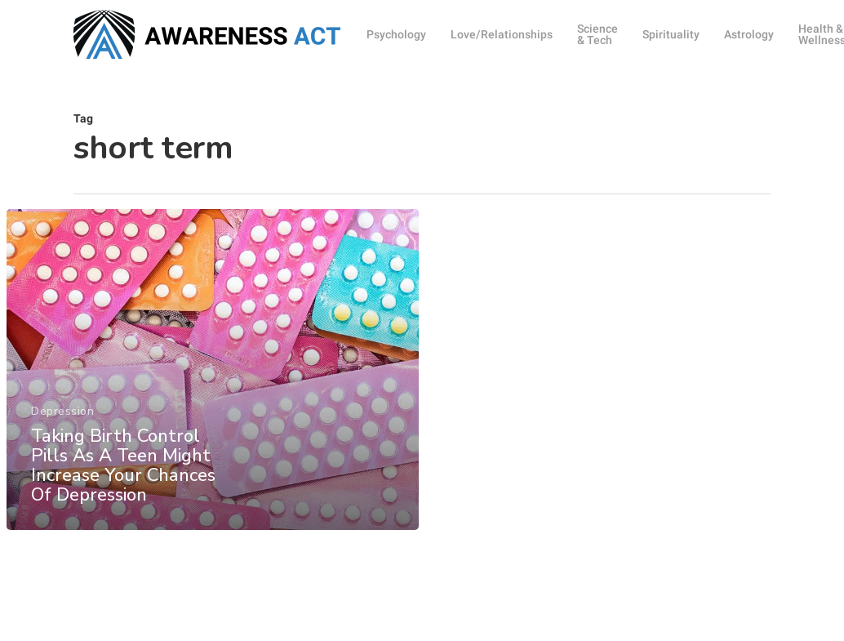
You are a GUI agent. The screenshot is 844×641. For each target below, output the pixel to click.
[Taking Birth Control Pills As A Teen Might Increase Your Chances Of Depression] (213, 377)
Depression (62, 419)
